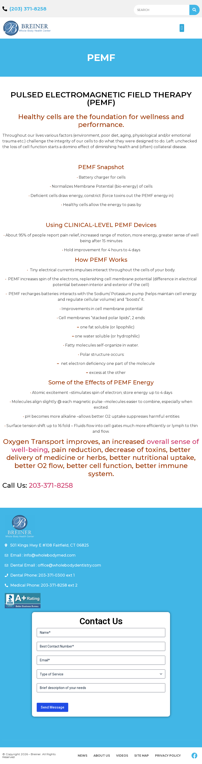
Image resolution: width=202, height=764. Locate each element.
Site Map (141, 755)
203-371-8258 (51, 485)
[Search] (194, 10)
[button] (182, 28)
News (82, 755)
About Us (101, 755)
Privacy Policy (168, 755)
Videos (122, 755)
